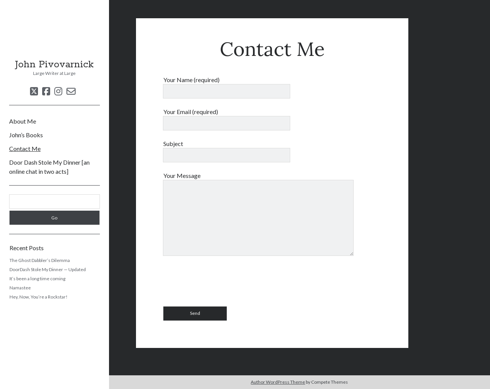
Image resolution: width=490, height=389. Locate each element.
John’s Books (26, 134)
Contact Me (25, 148)
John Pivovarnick (54, 65)
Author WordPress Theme (278, 382)
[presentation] (221, 282)
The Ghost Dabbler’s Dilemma (39, 260)
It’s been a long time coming (37, 278)
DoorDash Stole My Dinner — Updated (47, 269)
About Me (22, 121)
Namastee (20, 288)
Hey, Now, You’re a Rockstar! (38, 297)
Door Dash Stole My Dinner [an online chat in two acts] (49, 167)
